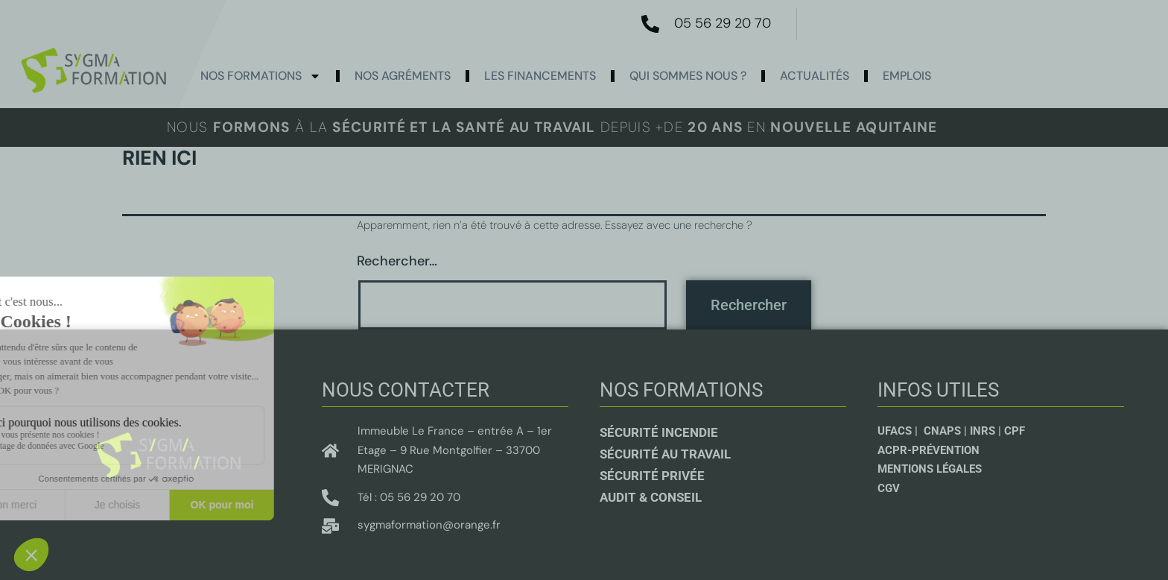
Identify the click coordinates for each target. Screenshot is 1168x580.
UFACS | (899, 431)
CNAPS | (947, 431)
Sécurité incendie (659, 432)
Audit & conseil (651, 497)
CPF (1014, 431)
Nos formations (260, 76)
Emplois (907, 75)
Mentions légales (929, 469)
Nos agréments (403, 75)
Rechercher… (397, 261)
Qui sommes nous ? (687, 75)
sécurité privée (652, 475)
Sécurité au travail (665, 454)
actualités (814, 75)
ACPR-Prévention (928, 450)
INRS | (987, 431)
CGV (888, 488)
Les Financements (540, 75)
